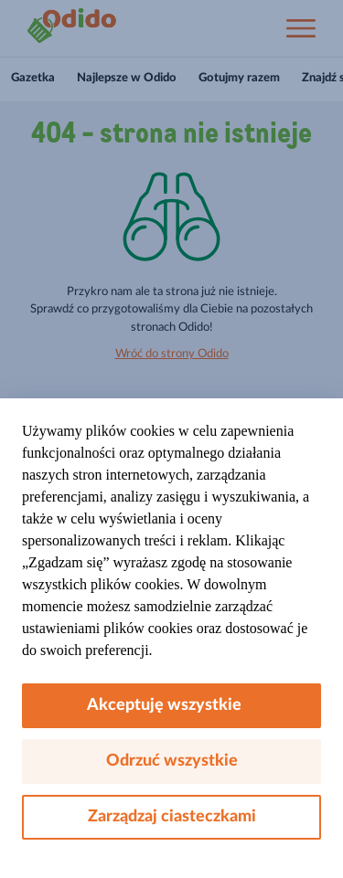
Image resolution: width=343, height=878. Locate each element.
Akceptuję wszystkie (171, 705)
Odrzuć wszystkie (172, 761)
